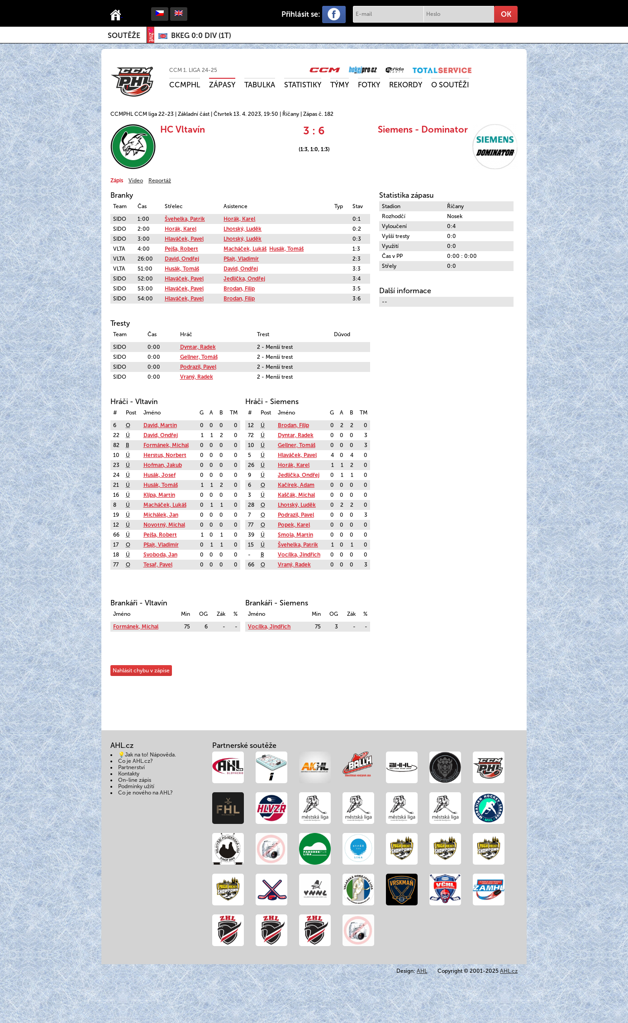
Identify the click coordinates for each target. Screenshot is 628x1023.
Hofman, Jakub (162, 465)
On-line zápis (134, 780)
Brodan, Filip (239, 288)
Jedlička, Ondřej (244, 279)
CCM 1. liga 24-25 (193, 70)
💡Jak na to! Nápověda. (147, 755)
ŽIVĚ (150, 35)
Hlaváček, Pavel (184, 239)
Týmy (339, 85)
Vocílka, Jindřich (299, 555)
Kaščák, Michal (296, 495)
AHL (422, 971)
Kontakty (128, 774)
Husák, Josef (159, 475)
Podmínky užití (136, 786)
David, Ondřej (182, 259)
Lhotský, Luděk (243, 229)
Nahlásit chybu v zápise (141, 670)
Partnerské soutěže (244, 745)
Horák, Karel (239, 219)
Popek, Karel (294, 525)
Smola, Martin (295, 535)
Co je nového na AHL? (145, 793)
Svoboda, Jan (160, 555)
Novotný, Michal (164, 525)
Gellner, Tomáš (199, 357)
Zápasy (222, 85)
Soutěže (124, 35)
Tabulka (259, 85)
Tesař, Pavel (157, 564)
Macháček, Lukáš (245, 249)
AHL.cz (509, 971)
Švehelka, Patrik (185, 219)
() (201, 35)
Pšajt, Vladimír (241, 259)
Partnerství (131, 767)
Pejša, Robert (181, 249)
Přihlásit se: (300, 14)
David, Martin (160, 425)
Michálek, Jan (160, 515)
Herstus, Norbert (164, 455)
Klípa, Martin (159, 495)
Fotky (369, 85)
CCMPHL (184, 85)
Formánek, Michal (166, 445)
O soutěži (450, 85)
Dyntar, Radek (198, 347)
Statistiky (302, 85)
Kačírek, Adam (296, 485)
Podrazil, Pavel (198, 367)
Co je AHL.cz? (135, 761)
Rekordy (405, 85)
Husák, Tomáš (286, 249)
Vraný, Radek (196, 377)
